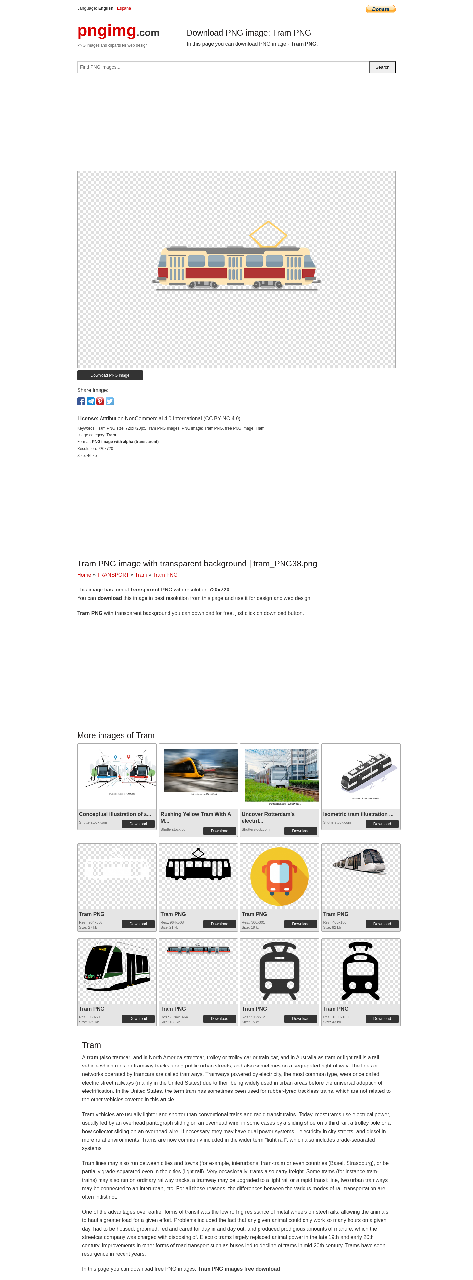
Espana (124, 8)
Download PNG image (110, 375)
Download (138, 824)
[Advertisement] (236, 125)
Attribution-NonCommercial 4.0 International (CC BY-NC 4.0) (170, 418)
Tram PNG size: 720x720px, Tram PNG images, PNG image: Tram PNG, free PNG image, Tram (180, 428)
